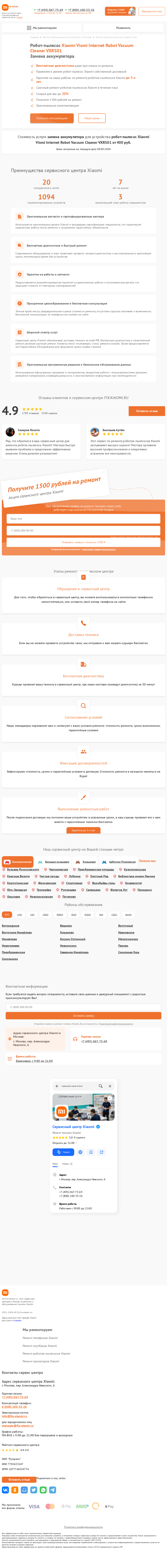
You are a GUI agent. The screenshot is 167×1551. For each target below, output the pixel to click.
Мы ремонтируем (42, 28)
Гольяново (67, 932)
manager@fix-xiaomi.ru (18, 1425)
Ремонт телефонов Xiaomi (40, 1338)
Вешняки (66, 925)
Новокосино (68, 945)
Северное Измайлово (74, 952)
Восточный (125, 925)
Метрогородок (128, 939)
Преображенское (13, 952)
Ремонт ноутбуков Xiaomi (40, 1346)
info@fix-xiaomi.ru (14, 1416)
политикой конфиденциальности (99, 549)
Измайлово (9, 939)
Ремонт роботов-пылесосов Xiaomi (46, 1353)
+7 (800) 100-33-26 (81, 10)
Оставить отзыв (147, 411)
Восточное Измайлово (17, 932)
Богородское (10, 925)
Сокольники (10, 959)
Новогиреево (10, 945)
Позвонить (123, 28)
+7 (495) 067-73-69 (50, 10)
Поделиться (5, 1489)
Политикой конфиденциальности (116, 1023)
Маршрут (63, 1152)
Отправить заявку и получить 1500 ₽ (83, 542)
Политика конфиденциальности (83, 1527)
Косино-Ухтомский (72, 939)
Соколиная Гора (128, 952)
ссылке (17, 1320)
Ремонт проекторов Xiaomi (41, 1361)
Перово (123, 945)
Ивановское (126, 932)
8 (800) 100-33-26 (14, 1407)
